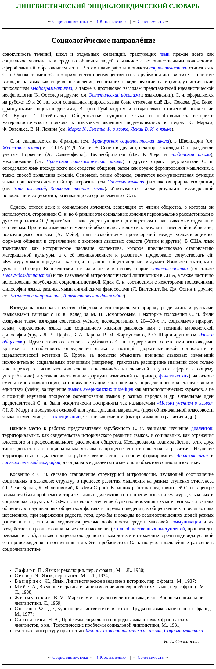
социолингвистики (168, 67)
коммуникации (186, 521)
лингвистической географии (31, 462)
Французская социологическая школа (130, 140)
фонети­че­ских (174, 375)
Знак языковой (30, 188)
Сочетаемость (151, 21)
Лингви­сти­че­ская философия (93, 295)
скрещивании (67, 416)
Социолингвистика (70, 21)
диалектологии (192, 455)
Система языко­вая (126, 181)
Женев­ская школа (20, 147)
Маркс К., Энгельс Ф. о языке (98, 129)
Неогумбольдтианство (26, 275)
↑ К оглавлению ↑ (112, 21)
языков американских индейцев (100, 389)
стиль (118, 528)
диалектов (201, 428)
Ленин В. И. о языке (151, 129)
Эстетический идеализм (114, 94)
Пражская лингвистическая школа (84, 161)
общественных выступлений (155, 528)
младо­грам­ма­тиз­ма (51, 88)
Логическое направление (35, 295)
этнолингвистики (169, 268)
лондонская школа (191, 154)
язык (164, 54)
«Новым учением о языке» (185, 402)
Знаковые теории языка (77, 188)
